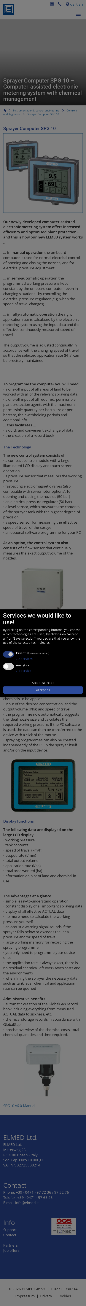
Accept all (43, 690)
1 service (23, 671)
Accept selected (43, 683)
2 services (24, 659)
